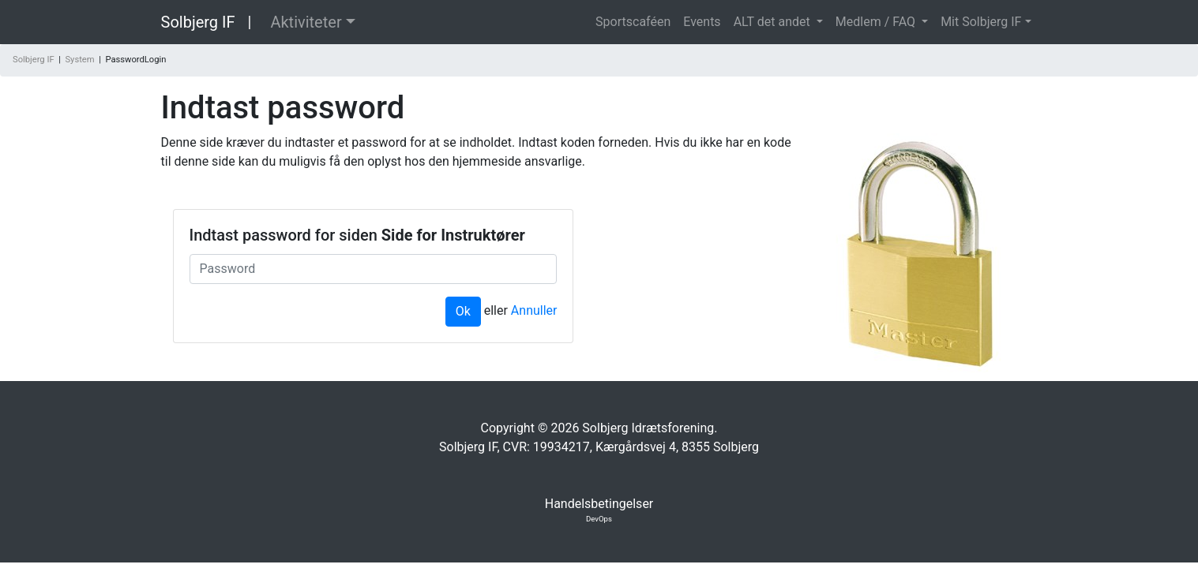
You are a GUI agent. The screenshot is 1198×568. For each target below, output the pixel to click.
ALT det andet (773, 21)
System (79, 59)
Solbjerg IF (198, 22)
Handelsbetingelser (599, 503)
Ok (463, 311)
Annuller (534, 310)
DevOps (599, 518)
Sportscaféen (632, 21)
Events (701, 21)
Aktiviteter (305, 22)
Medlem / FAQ (877, 21)
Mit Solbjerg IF (981, 21)
